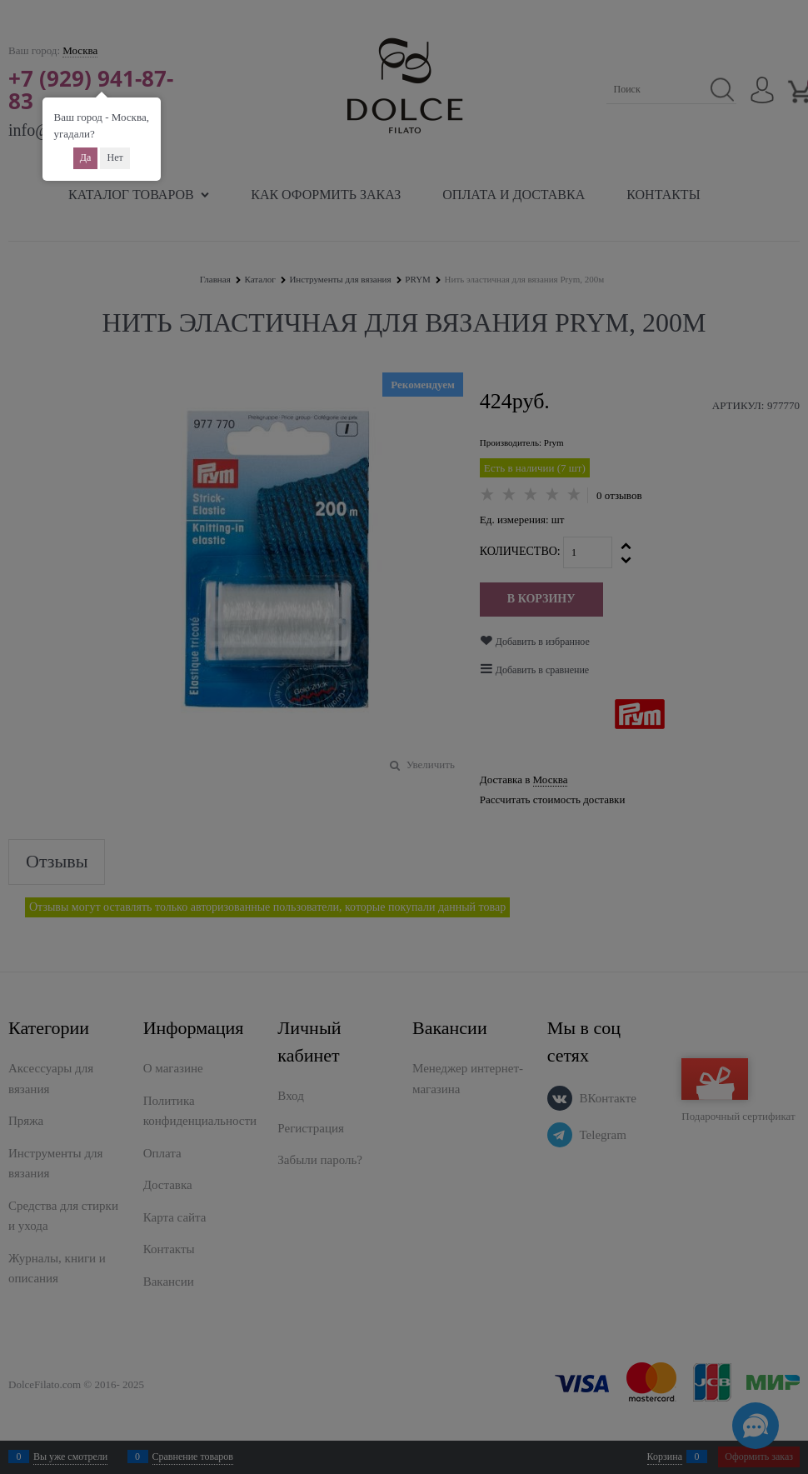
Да (86, 157)
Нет (114, 157)
